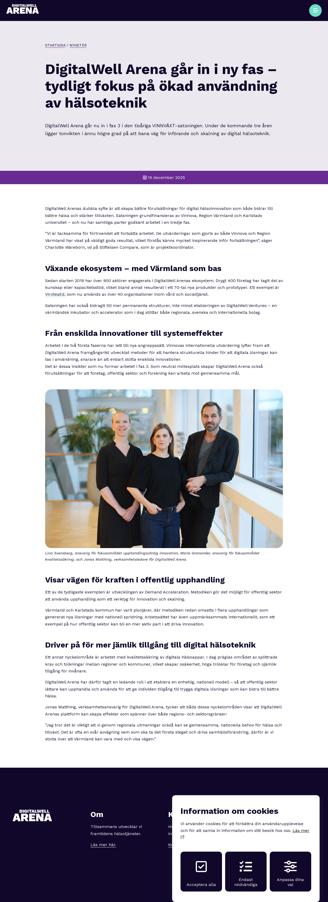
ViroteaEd (55, 294)
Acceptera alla (201, 868)
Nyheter (78, 45)
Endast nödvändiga (245, 868)
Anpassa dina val (290, 868)
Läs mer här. (103, 844)
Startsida (55, 45)
